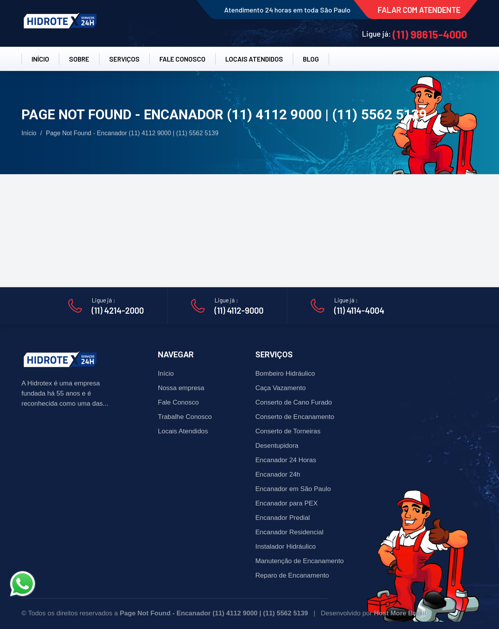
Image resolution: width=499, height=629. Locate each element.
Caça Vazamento (280, 388)
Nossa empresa (181, 388)
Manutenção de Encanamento (299, 561)
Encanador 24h (277, 474)
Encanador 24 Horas (285, 460)
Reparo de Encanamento (292, 575)
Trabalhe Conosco (185, 417)
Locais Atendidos (183, 431)
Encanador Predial (282, 517)
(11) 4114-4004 (359, 310)
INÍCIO (40, 59)
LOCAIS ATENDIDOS (254, 59)
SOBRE (79, 59)
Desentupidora (277, 445)
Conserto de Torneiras (287, 431)
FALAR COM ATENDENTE (419, 9)
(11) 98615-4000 (430, 34)
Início (28, 133)
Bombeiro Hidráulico (285, 373)
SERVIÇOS (124, 59)
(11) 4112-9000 (239, 310)
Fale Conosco (178, 402)
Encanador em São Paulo (293, 489)
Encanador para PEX (286, 503)
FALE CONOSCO (182, 59)
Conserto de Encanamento (294, 417)
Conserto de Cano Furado (293, 402)
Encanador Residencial (289, 532)
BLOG (311, 59)
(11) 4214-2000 (118, 310)
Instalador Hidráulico (285, 546)
